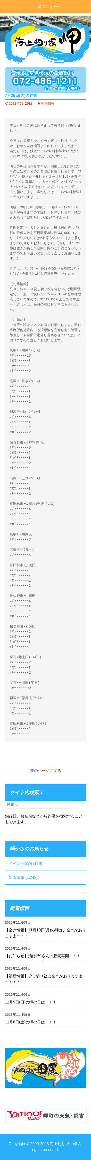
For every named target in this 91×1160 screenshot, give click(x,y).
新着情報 (16, 877)
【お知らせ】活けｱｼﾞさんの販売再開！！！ (43, 956)
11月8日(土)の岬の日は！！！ (31, 1022)
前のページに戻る (45, 771)
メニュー (48, 6)
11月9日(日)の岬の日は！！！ (31, 1002)
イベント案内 (20, 864)
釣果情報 (48, 103)
